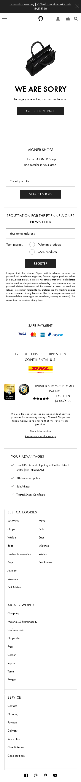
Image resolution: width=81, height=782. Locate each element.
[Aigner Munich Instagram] (36, 775)
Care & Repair (16, 747)
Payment (12, 722)
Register (40, 263)
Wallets (12, 537)
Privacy (12, 680)
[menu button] (4, 18)
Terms (11, 671)
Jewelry (12, 570)
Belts (10, 546)
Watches (13, 579)
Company (13, 613)
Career (12, 655)
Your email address (22, 233)
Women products (49, 244)
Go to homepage (40, 111)
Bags (10, 562)
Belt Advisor (23, 486)
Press (10, 646)
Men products (47, 252)
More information (40, 431)
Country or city (19, 181)
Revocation (14, 739)
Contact (12, 706)
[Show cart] (68, 18)
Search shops (40, 194)
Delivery (12, 731)
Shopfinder (14, 638)
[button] (77, 6)
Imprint (12, 663)
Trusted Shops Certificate (30, 495)
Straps (11, 529)
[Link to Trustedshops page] (18, 393)
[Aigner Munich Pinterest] (45, 775)
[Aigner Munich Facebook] (26, 775)
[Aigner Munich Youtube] (55, 775)
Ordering (13, 714)
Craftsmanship (16, 630)
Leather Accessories (19, 554)
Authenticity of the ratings (40, 436)
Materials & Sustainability (22, 622)
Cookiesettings (16, 756)
